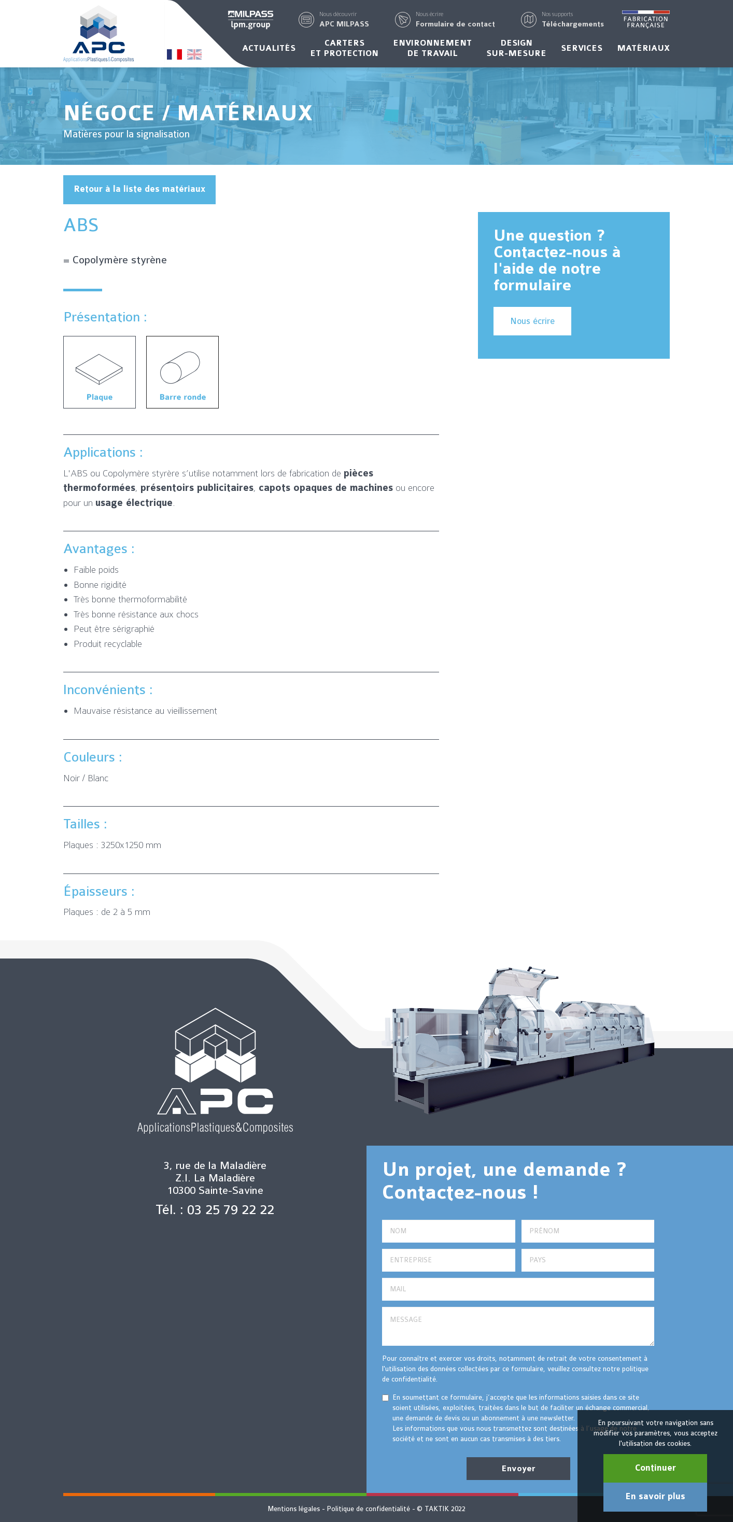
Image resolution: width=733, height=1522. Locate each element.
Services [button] (581, 48)
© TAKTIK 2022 (441, 1509)
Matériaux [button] (643, 48)
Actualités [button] (268, 48)
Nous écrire (532, 321)
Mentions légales (293, 1509)
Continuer (655, 1468)
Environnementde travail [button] (432, 48)
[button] (344, 19)
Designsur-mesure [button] (516, 48)
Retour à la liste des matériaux (139, 189)
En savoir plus (655, 1496)
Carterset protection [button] (344, 48)
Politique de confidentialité (368, 1509)
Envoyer (518, 1468)
